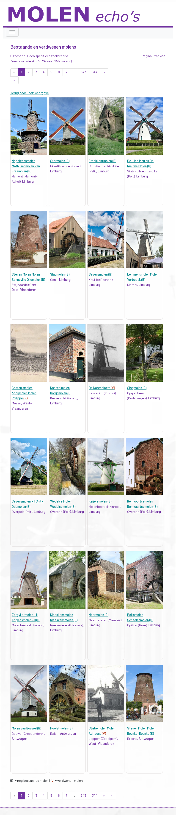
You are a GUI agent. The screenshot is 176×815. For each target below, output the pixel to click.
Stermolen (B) (59, 161)
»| (14, 80)
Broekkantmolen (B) (102, 161)
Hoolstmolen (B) (61, 728)
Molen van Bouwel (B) (26, 728)
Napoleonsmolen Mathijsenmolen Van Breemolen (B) (26, 166)
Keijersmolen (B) (100, 501)
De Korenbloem (102, 388)
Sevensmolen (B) (100, 274)
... (74, 72)
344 (94, 72)
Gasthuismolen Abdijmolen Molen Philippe (24, 393)
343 (83, 72)
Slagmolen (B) (59, 274)
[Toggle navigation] (12, 32)
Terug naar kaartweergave (29, 93)
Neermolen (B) (98, 615)
